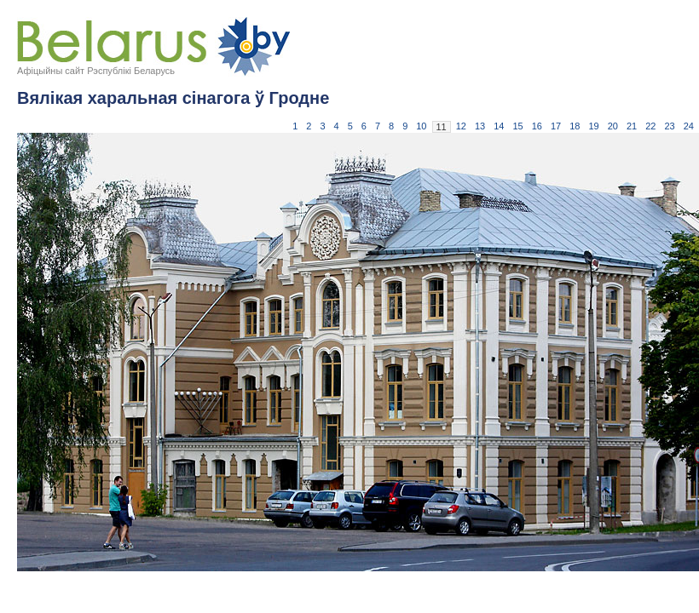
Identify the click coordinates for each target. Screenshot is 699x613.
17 (556, 126)
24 (689, 126)
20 (613, 126)
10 (421, 126)
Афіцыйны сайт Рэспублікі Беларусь (96, 71)
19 (594, 126)
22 (650, 126)
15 (518, 126)
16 (537, 126)
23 (670, 126)
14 (499, 126)
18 (574, 126)
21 (632, 126)
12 (461, 126)
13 (480, 126)
